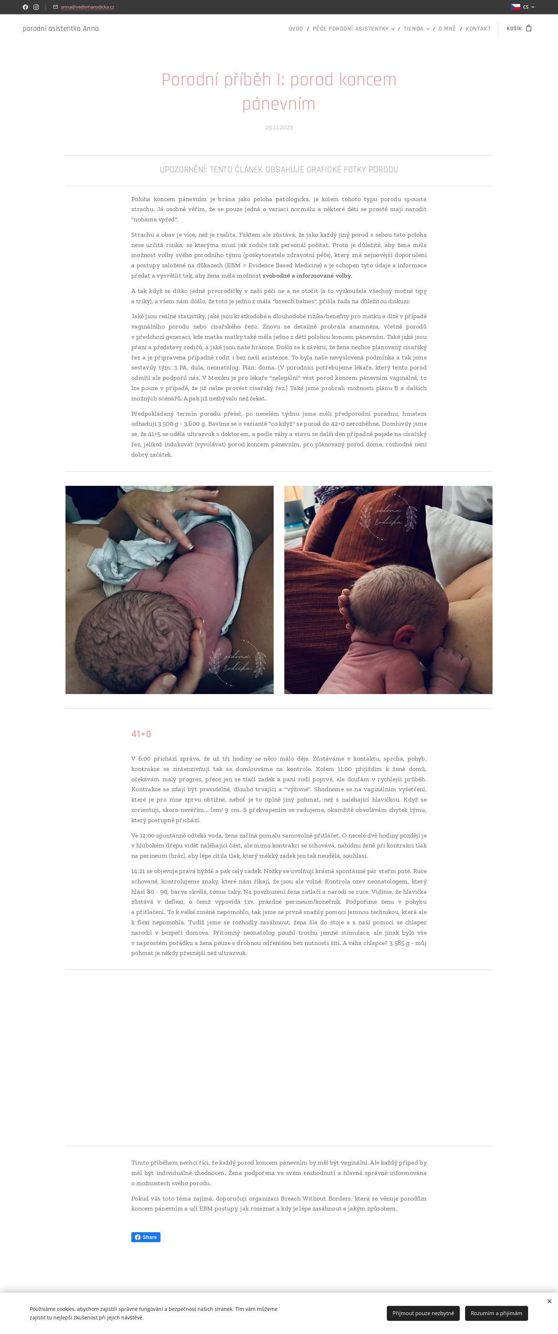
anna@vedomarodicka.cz (87, 7)
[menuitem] (316, 29)
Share (146, 1237)
